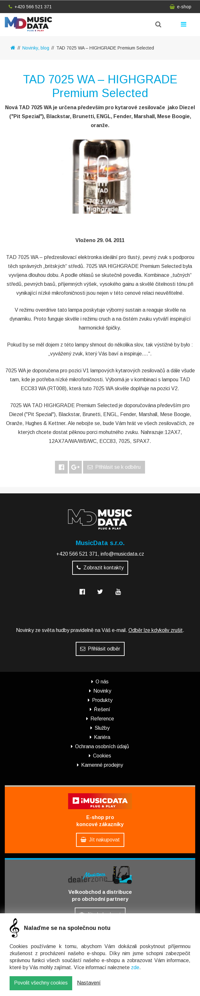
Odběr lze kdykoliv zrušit (155, 630)
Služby (102, 728)
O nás (102, 681)
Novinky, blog (35, 47)
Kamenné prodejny (102, 765)
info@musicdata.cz (122, 554)
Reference (102, 718)
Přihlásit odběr (100, 648)
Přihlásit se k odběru (114, 467)
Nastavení (89, 984)
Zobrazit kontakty (100, 567)
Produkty (102, 700)
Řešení (102, 709)
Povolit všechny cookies (41, 984)
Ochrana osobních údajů (102, 746)
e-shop (180, 6)
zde (135, 968)
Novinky (102, 691)
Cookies (102, 755)
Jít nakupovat (100, 839)
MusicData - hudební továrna (28, 24)
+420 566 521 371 (30, 6)
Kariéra (102, 737)
